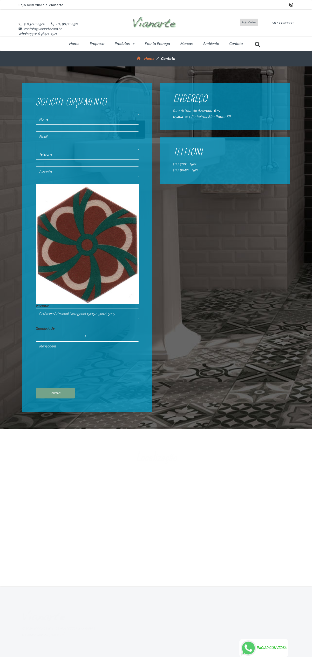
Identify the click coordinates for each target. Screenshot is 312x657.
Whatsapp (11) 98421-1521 (38, 34)
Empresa (97, 44)
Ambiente (211, 44)
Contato (236, 44)
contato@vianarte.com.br (43, 29)
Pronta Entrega (157, 44)
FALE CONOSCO (282, 23)
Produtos (125, 44)
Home (74, 44)
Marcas (186, 44)
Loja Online (249, 22)
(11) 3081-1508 (34, 24)
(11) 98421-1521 (67, 24)
